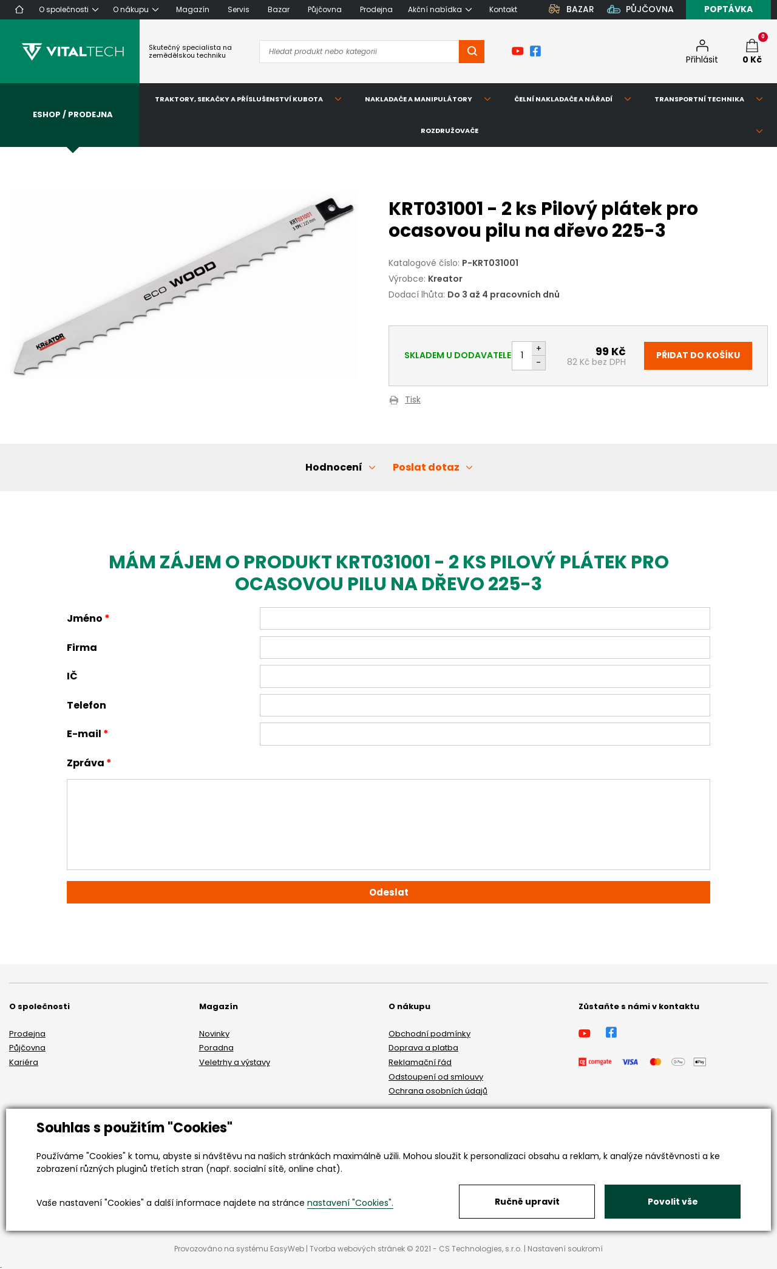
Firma (82, 648)
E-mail (84, 734)
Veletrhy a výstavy (234, 1062)
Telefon (86, 705)
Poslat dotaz (426, 467)
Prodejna (27, 1033)
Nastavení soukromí (565, 1248)
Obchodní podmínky (429, 1033)
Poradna (216, 1047)
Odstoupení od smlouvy (435, 1077)
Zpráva (85, 763)
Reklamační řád (420, 1062)
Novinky (214, 1033)
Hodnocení (333, 467)
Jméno (85, 618)
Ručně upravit (527, 1202)
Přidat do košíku (698, 355)
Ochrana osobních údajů (437, 1091)
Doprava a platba (423, 1047)
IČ (72, 676)
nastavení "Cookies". (350, 1203)
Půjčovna (27, 1047)
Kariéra (23, 1062)
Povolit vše (673, 1202)
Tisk (413, 400)
